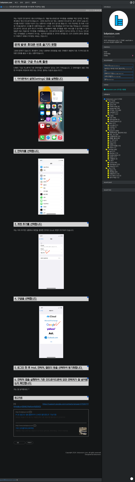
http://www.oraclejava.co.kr (24, 425)
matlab (114, 112)
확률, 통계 (115, 138)
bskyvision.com (6, 2)
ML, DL (114, 134)
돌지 (109, 79)
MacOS (114, 166)
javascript (115, 108)
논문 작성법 (115, 145)
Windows (115, 164)
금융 (113, 144)
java (113, 104)
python (114, 103)
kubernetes (115, 155)
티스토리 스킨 (115, 175)
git (112, 151)
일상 (113, 170)
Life (111, 168)
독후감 (114, 172)
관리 (21, 2)
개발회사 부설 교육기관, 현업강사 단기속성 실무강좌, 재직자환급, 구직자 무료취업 (42, 431)
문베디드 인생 (114, 73)
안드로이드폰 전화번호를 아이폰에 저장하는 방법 (27, 7)
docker (114, 153)
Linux (113, 162)
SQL (113, 117)
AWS (113, 157)
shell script (115, 106)
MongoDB (115, 119)
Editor (112, 123)
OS (111, 160)
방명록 (34, 2)
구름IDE (114, 159)
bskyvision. (97, 454)
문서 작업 (114, 177)
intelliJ (113, 127)
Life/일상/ (4, 7)
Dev (111, 101)
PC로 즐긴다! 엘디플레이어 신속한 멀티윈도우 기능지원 (36, 415)
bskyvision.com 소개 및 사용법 (115, 89)
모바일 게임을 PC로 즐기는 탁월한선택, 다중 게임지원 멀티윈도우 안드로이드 (40, 417)
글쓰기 (27, 2)
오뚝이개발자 (112, 76)
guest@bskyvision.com (8, 480)
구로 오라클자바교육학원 (25, 428)
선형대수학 (115, 136)
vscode (114, 125)
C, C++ (114, 114)
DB (111, 116)
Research (113, 131)
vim (112, 129)
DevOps (112, 149)
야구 (113, 142)
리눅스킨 (112, 65)
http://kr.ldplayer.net (22, 412)
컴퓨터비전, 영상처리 (118, 132)
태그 (16, 2)
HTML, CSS (115, 110)
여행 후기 (114, 174)
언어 (113, 147)
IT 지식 (114, 140)
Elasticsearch (115, 121)
